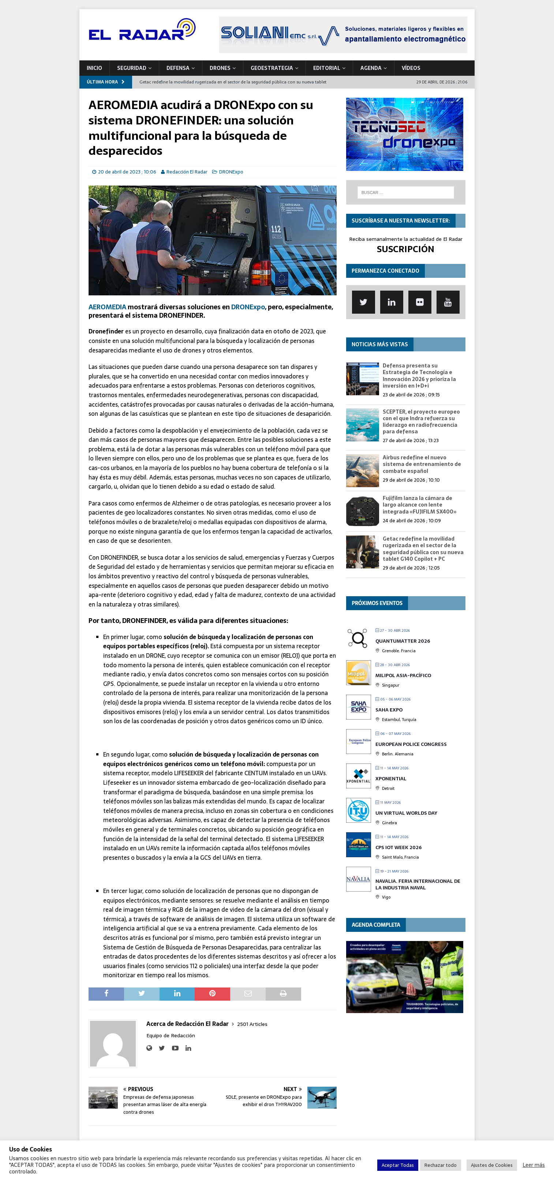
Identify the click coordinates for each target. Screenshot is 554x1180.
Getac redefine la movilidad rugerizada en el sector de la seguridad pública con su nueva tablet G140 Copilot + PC (423, 549)
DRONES (220, 68)
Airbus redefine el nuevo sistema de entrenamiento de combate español (422, 464)
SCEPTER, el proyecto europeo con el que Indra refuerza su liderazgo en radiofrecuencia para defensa (421, 422)
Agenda (371, 68)
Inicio (94, 68)
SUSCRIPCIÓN (405, 249)
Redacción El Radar (186, 172)
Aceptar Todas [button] (398, 1165)
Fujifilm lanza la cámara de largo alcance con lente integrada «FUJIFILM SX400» (420, 504)
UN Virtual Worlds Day (406, 813)
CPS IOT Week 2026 (398, 847)
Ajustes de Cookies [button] (492, 1165)
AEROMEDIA (107, 307)
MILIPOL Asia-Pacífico (403, 675)
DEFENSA (178, 68)
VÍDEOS (411, 68)
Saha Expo (389, 710)
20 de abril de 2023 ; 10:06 (127, 172)
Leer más (534, 1165)
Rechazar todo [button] (440, 1165)
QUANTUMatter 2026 (402, 641)
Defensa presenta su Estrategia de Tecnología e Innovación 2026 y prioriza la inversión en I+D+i (419, 376)
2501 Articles (252, 1024)
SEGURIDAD (131, 68)
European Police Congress (411, 744)
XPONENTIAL (391, 779)
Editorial (326, 68)
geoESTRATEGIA (272, 68)
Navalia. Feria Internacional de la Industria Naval (417, 884)
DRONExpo (231, 172)
